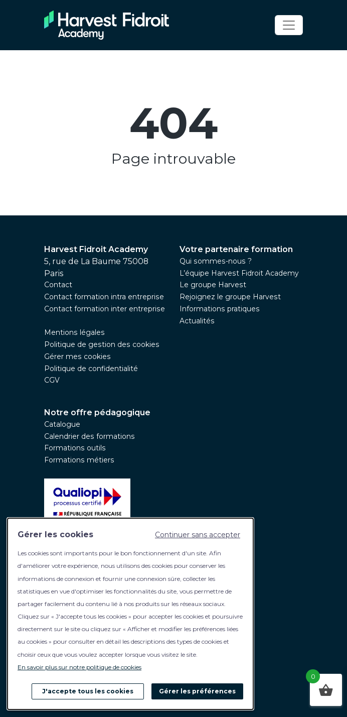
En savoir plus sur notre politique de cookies (79, 667)
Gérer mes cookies (77, 356)
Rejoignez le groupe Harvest (230, 297)
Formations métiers (79, 460)
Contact (58, 285)
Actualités (197, 321)
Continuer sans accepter (197, 534)
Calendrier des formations (89, 436)
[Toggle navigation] (289, 25)
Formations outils (75, 448)
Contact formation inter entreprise (104, 309)
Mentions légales (74, 332)
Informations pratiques (220, 309)
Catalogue (62, 424)
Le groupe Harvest (213, 285)
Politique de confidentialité (91, 369)
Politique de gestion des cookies (101, 344)
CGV (52, 380)
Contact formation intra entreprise (104, 297)
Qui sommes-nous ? (216, 261)
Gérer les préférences (197, 691)
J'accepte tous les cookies (87, 691)
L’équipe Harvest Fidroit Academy (239, 273)
